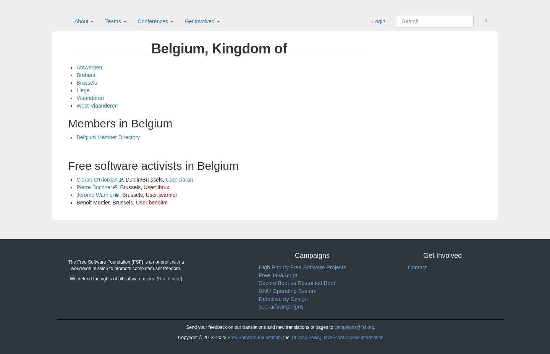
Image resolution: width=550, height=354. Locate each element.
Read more (169, 279)
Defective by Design (283, 299)
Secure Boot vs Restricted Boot (297, 283)
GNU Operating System (288, 291)
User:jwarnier (161, 195)
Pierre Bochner (94, 187)
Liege (82, 90)
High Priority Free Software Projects (302, 267)
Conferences (155, 21)
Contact (417, 267)
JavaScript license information (353, 337)
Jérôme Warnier (95, 195)
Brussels (86, 83)
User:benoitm (152, 203)
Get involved (202, 21)
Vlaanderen (90, 98)
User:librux (156, 187)
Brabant (85, 75)
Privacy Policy (306, 337)
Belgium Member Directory (108, 137)
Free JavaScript (278, 275)
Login (378, 21)
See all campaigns (281, 307)
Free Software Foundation (254, 337)
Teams (115, 21)
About (84, 21)
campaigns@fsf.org (354, 327)
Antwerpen (89, 67)
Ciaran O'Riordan (97, 180)
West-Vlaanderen (97, 106)
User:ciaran (179, 180)
